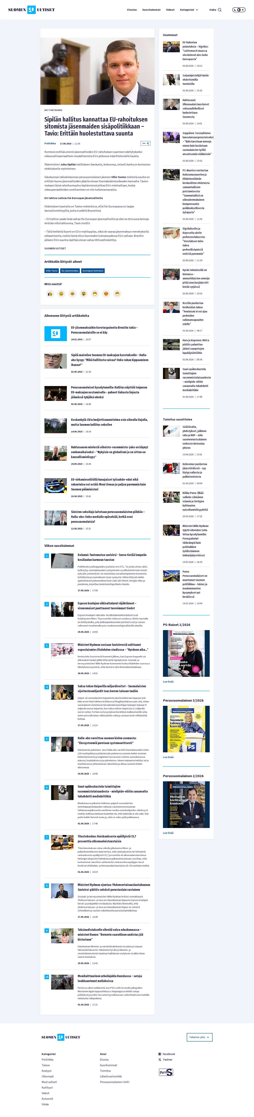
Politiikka (50, 143)
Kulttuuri (47, 1088)
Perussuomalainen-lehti (114, 1082)
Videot (170, 10)
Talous (46, 1065)
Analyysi (46, 1071)
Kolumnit (47, 1099)
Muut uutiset (49, 1082)
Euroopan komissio (93, 271)
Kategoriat (189, 10)
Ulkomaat (48, 1076)
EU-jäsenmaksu (70, 271)
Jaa (145, 143)
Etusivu (132, 10)
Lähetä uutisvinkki (111, 1076)
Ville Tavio (51, 271)
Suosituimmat (151, 10)
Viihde (45, 1104)
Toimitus (105, 1071)
